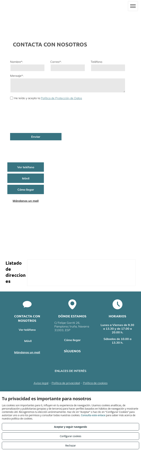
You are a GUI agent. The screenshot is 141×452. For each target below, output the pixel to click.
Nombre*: (16, 62)
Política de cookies (95, 383)
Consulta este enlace (93, 415)
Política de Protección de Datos (61, 98)
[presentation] (25, 116)
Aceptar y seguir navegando (70, 426)
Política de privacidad (66, 383)
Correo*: (56, 62)
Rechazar (70, 445)
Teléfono (96, 62)
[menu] (133, 6)
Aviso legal (41, 383)
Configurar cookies (70, 436)
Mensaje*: (17, 76)
